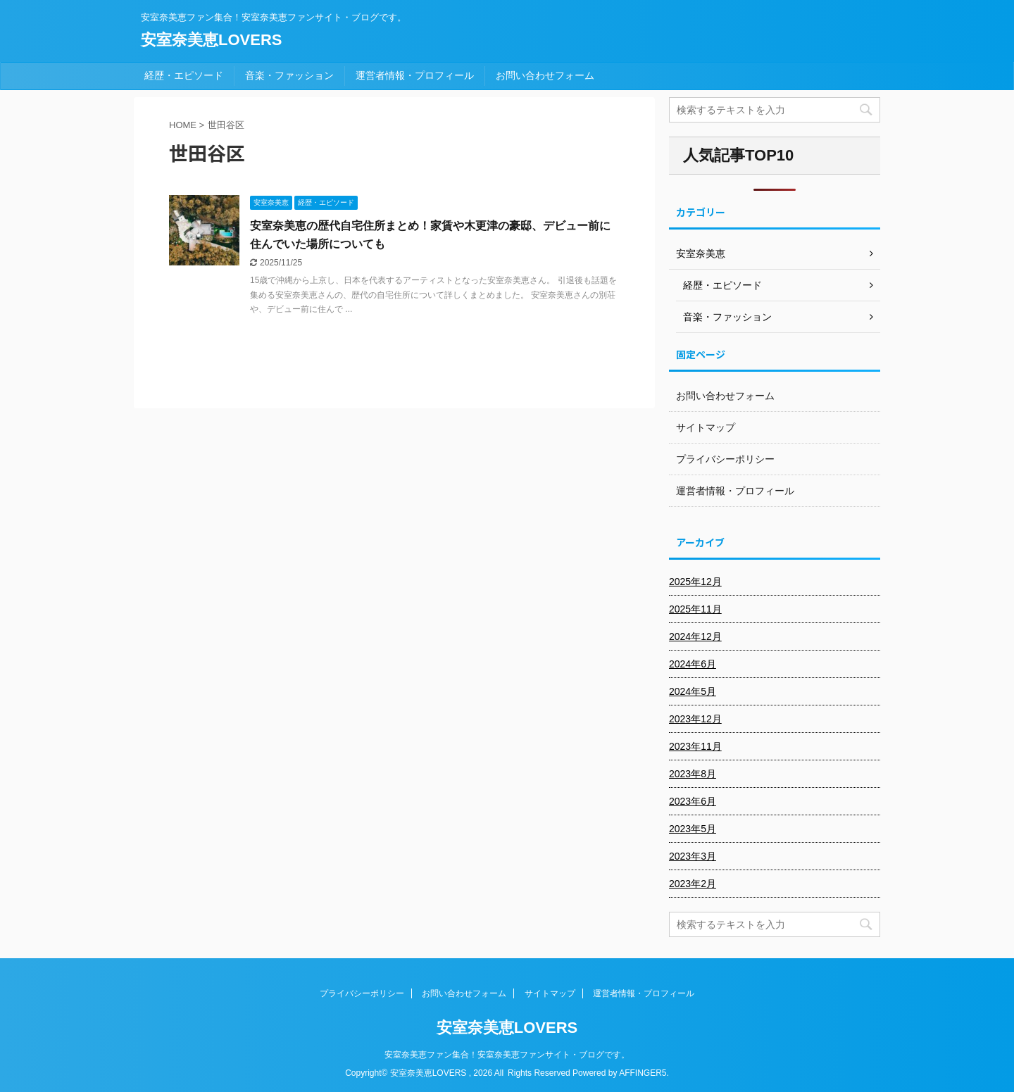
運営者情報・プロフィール (415, 75)
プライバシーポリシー (725, 459)
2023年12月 (695, 718)
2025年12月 (695, 581)
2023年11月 (695, 746)
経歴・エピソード (183, 75)
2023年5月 (692, 828)
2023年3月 (692, 856)
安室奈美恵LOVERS (211, 40)
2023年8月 (692, 773)
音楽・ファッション (289, 75)
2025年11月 (695, 609)
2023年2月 (692, 883)
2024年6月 (692, 664)
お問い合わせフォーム (545, 75)
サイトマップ (705, 427)
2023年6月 (692, 801)
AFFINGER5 (642, 1073)
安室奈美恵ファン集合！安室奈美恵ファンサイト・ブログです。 (507, 1055)
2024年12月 (695, 636)
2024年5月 (692, 691)
